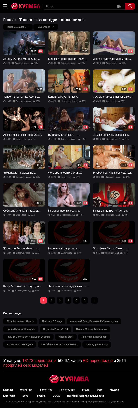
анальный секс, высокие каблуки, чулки (94, 321)
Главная (8, 389)
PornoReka (46, 389)
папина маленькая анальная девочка (28, 336)
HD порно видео (98, 360)
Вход (25, 395)
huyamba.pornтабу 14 (55, 329)
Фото (100, 389)
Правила (40, 395)
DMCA (56, 395)
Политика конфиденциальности (85, 395)
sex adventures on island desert (59, 344)
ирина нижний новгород (21, 329)
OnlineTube (26, 389)
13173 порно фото (39, 360)
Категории (9, 395)
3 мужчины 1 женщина (20, 344)
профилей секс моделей (25, 365)
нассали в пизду (52, 321)
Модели (114, 389)
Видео (85, 389)
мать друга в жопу (97, 344)
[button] (5, 6)
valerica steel (65, 336)
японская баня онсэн (94, 336)
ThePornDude (67, 389)
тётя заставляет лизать (20, 321)
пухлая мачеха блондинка (91, 329)
